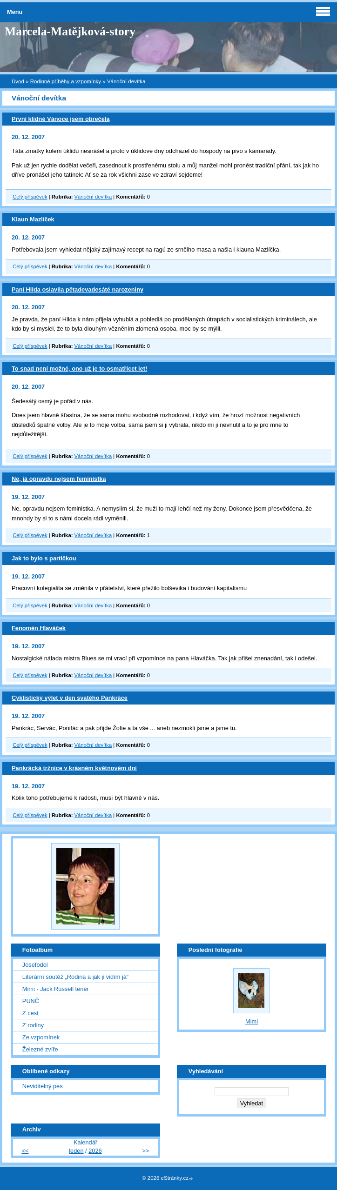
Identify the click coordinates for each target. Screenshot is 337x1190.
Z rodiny (33, 1025)
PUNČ (30, 1000)
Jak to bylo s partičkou (44, 558)
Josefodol (35, 964)
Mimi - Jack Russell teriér (55, 988)
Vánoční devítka (93, 196)
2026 (94, 1150)
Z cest (30, 1013)
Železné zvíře (40, 1049)
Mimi (251, 1021)
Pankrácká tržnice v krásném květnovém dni (74, 768)
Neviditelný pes (42, 1086)
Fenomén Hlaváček (39, 628)
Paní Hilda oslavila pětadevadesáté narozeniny (77, 289)
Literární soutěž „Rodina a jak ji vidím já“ (75, 976)
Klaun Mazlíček (33, 219)
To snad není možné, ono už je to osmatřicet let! (79, 368)
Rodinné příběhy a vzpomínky (65, 81)
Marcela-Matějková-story (70, 31)
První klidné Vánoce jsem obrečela (61, 118)
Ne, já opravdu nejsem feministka (59, 478)
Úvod (18, 81)
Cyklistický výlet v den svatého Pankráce (70, 697)
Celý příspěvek (30, 196)
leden (76, 1150)
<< (25, 1150)
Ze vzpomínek (41, 1037)
